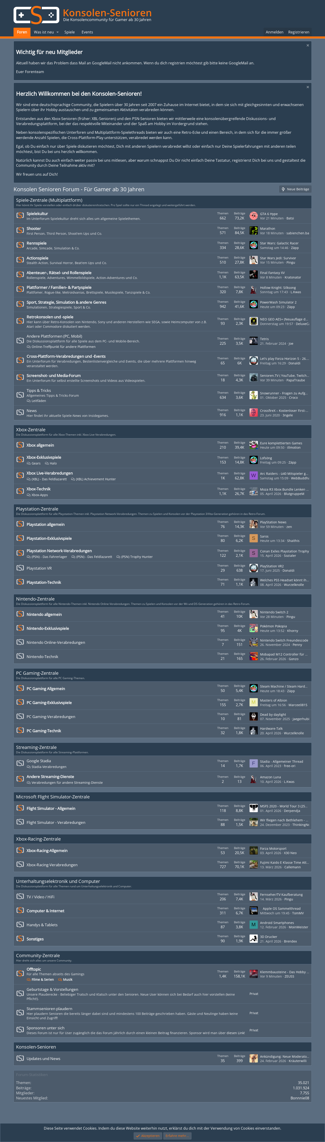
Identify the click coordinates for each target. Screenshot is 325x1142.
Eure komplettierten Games (281, 443)
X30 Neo (290, 853)
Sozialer (290, 555)
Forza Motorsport (273, 848)
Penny (297, 644)
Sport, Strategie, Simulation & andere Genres (66, 302)
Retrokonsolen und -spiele (50, 317)
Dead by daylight (273, 714)
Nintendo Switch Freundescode (284, 640)
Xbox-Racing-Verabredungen (52, 864)
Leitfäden (36, 401)
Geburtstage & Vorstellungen (52, 989)
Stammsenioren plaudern (49, 1008)
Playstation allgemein (45, 524)
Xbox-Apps (37, 495)
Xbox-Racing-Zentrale (38, 839)
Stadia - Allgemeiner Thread (281, 761)
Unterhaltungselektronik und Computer (58, 881)
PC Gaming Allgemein (46, 688)
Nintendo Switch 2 (274, 612)
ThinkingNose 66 (305, 824)
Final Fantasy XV (272, 272)
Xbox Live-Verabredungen (50, 473)
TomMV (298, 913)
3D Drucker (268, 936)
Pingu (290, 262)
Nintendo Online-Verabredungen (56, 642)
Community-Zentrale (38, 955)
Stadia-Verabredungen (47, 767)
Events (87, 32)
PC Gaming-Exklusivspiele (49, 702)
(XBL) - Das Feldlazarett (47, 479)
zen (289, 527)
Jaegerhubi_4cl (304, 719)
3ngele (288, 415)
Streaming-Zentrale (36, 747)
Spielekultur (37, 213)
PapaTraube (295, 380)
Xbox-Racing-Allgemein (47, 850)
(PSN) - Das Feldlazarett (91, 557)
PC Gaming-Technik (44, 730)
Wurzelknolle (294, 584)
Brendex (290, 941)
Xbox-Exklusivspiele (44, 457)
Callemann (292, 867)
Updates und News (43, 1058)
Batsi (290, 218)
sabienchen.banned (301, 233)
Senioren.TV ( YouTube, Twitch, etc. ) (288, 375)
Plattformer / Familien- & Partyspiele (59, 287)
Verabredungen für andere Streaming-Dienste (65, 782)
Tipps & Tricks (39, 390)
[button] (57, 32)
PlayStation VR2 (272, 566)
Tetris (264, 339)
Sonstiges (35, 939)
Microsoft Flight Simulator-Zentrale (53, 797)
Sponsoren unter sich (45, 1027)
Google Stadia (39, 760)
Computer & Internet (45, 910)
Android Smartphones (277, 923)
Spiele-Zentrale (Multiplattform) (49, 200)
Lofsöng (266, 458)
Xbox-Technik (38, 489)
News (32, 410)
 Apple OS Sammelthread (280, 908)
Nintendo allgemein (44, 614)
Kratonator (293, 277)
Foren (22, 32)
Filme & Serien (40, 979)
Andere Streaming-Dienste (50, 776)
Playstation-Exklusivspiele (49, 538)
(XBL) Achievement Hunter (93, 479)
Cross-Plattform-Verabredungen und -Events (66, 356)
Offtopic (34, 969)
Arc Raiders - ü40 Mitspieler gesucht (288, 473)
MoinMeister (298, 927)
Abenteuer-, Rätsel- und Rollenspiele (59, 272)
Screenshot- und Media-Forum (54, 375)
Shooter (34, 228)
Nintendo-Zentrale (35, 599)
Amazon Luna (270, 777)
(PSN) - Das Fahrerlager (47, 557)
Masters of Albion (273, 700)
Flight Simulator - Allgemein (51, 808)
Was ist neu (44, 32)
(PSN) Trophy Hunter (134, 557)
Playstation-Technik (44, 582)
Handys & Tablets (42, 924)
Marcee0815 (298, 705)
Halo (51, 463)
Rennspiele (37, 243)
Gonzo (293, 659)
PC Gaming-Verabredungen (51, 716)
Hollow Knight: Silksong (278, 287)
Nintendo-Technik (42, 656)
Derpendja (292, 811)
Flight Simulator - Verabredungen (56, 822)
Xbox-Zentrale (30, 429)
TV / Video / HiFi (40, 896)
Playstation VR (39, 568)
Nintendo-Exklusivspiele (48, 628)
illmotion (294, 447)
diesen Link (235, 1033)
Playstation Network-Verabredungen (59, 550)
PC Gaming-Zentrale (37, 673)
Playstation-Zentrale (37, 509)
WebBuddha (300, 478)
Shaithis (293, 540)
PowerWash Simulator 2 (278, 302)
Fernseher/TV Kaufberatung (281, 894)
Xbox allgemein (40, 445)
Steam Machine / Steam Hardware (286, 686)
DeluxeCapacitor (308, 324)
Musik (65, 979)
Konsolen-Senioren (36, 1047)
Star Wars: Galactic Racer (279, 243)
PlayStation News (273, 522)
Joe (291, 343)
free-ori (289, 766)
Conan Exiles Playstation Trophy (284, 551)
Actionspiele (37, 258)
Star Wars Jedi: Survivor (278, 258)
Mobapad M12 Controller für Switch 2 (289, 654)
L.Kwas (296, 292)
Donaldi (294, 363)
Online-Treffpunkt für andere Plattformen (61, 346)
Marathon (267, 228)
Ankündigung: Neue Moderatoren (286, 1056)
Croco (293, 397)
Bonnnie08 (300, 1098)
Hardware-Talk (271, 728)
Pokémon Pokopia (273, 626)
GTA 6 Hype (269, 214)
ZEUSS (289, 976)
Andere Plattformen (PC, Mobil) (54, 336)
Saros (264, 536)
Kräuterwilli (298, 1061)
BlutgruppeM (294, 494)
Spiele (69, 32)
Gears (34, 463)
